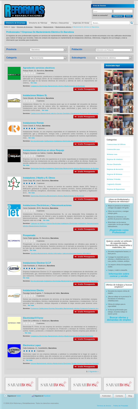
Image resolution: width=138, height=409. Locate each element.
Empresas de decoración (115, 169)
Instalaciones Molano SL (35, 95)
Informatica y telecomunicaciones (65, 253)
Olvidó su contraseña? (100, 15)
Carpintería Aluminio (114, 184)
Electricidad (89, 336)
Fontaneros (34, 308)
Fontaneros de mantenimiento (90, 113)
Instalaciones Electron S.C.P (37, 263)
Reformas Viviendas (113, 179)
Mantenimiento (48, 27)
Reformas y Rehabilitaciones (24, 11)
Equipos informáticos (84, 253)
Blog (129, 396)
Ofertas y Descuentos (59, 23)
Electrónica (43, 196)
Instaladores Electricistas (39, 86)
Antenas (33, 363)
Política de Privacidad (120, 406)
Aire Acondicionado (37, 141)
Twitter (18, 396)
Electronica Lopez (32, 345)
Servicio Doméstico (63, 113)
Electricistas (35, 168)
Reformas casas (112, 154)
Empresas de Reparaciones (116, 189)
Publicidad (106, 396)
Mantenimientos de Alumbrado (74, 86)
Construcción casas (113, 149)
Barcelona (38, 27)
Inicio (13, 27)
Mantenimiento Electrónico (38, 226)
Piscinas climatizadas (114, 164)
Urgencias (80, 23)
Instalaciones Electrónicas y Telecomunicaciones (47, 205)
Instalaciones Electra (33, 290)
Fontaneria (91, 141)
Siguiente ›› (93, 371)
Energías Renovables (56, 308)
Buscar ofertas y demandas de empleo (119, 318)
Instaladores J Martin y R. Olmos (39, 178)
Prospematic (29, 235)
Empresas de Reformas (114, 174)
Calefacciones (35, 113)
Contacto (119, 396)
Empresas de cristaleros (115, 159)
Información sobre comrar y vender (119, 274)
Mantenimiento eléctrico (63, 27)
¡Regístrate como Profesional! (119, 231)
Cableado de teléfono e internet (41, 223)
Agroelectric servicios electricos (39, 68)
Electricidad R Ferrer (33, 318)
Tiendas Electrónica (78, 363)
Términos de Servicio (104, 406)
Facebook (47, 396)
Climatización (74, 113)
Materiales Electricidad (92, 363)
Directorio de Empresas (15, 23)
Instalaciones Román (33, 123)
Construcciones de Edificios (116, 144)
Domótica (42, 168)
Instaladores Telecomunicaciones (89, 223)
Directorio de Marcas (38, 23)
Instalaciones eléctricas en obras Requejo (43, 150)
